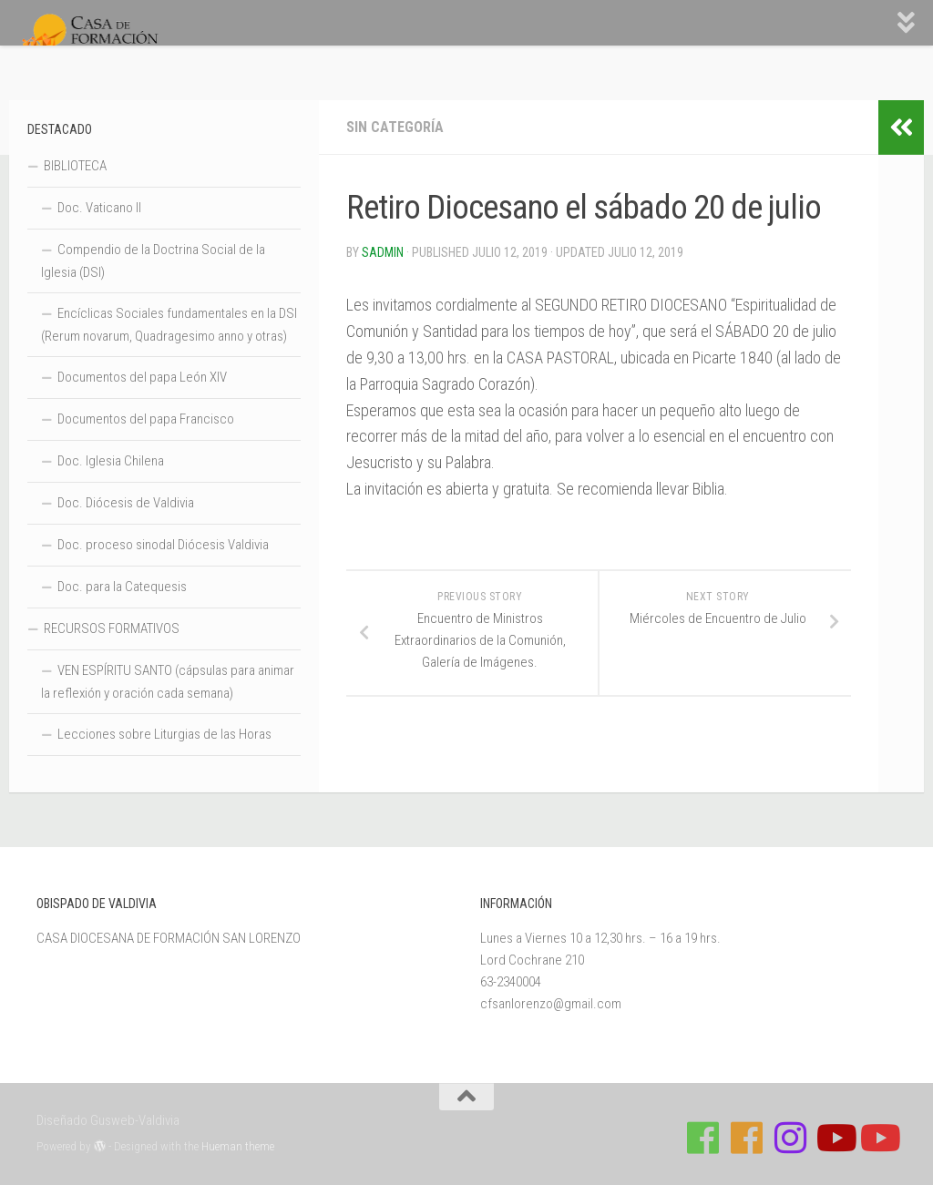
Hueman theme (237, 1146)
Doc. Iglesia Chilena (110, 461)
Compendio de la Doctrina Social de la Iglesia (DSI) (153, 261)
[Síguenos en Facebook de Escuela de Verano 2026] (747, 1137)
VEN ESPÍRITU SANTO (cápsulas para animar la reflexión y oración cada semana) (167, 681)
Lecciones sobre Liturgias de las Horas (164, 734)
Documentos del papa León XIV (142, 377)
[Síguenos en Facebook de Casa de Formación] (703, 1137)
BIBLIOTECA (75, 166)
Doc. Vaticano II (99, 207)
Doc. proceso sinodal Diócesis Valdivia (163, 544)
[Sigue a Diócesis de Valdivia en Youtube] (878, 1137)
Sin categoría (395, 127)
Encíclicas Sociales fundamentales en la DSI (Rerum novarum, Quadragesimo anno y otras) (169, 324)
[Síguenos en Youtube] (834, 1137)
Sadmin (383, 252)
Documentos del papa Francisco (145, 419)
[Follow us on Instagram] (791, 1137)
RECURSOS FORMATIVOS (111, 628)
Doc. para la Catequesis (122, 586)
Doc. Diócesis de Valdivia (125, 503)
